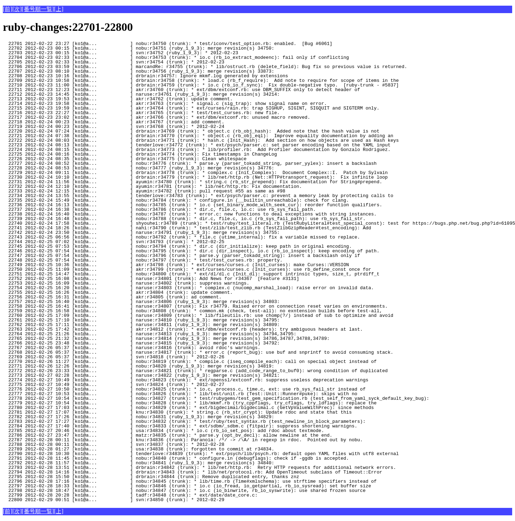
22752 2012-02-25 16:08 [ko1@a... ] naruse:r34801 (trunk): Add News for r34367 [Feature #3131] (151, 278)
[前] (7, 9)
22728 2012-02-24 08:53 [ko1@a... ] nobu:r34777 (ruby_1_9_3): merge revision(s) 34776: (138, 168)
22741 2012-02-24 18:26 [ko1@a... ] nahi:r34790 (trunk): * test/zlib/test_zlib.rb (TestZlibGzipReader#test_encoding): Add (187, 228)
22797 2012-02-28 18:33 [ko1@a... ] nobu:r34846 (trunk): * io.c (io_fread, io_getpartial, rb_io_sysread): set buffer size (187, 486)
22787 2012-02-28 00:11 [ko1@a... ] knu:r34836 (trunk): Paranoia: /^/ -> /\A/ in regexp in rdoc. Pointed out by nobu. (183, 440)
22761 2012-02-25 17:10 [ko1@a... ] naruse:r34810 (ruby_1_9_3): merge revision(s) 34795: (141, 320)
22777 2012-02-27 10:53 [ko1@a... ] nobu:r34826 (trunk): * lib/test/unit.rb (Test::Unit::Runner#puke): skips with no (180, 394)
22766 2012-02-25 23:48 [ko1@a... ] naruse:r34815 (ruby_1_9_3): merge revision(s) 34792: (141, 343)
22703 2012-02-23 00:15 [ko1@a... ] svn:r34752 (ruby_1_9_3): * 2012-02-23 (124, 53)
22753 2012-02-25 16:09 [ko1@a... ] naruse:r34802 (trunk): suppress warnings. (126, 283)
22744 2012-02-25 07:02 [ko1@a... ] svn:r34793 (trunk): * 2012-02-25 (124, 242)
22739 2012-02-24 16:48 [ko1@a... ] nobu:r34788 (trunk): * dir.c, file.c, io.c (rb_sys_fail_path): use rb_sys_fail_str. (184, 218)
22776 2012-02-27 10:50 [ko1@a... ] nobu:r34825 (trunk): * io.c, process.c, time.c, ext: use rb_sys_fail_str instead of (184, 389)
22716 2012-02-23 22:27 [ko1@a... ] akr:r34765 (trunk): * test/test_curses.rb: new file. (141, 113)
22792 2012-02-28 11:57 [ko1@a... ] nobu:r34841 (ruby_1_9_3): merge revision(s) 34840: (138, 463)
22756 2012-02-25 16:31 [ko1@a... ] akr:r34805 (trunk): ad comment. (124, 297)
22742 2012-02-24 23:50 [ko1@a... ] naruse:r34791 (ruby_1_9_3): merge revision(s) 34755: (141, 232)
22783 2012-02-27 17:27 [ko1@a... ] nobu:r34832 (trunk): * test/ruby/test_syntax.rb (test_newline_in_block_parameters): (184, 421)
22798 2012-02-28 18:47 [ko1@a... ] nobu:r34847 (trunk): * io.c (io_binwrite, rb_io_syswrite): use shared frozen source (184, 490)
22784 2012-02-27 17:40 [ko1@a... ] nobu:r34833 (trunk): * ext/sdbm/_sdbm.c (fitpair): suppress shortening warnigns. (180, 426)
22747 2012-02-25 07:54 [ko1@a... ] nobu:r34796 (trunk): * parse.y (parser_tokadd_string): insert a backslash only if (181, 255)
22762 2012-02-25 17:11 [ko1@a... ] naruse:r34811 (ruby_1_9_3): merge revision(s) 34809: (141, 324)
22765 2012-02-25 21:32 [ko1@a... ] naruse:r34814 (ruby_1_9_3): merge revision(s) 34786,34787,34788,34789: (166, 338)
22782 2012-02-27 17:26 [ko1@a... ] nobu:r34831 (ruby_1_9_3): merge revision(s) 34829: (138, 417)
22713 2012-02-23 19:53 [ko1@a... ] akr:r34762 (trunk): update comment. (124, 99)
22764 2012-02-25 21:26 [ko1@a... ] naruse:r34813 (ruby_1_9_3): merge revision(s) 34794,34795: (149, 334)
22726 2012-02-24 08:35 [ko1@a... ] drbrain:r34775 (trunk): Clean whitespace (124, 159)
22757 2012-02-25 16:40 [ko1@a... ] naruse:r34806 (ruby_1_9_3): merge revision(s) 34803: (141, 301)
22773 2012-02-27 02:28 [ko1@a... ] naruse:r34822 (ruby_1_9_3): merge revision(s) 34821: (141, 375)
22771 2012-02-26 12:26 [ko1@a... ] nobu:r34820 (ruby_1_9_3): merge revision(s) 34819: (138, 366)
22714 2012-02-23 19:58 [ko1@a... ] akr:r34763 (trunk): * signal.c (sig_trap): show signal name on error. (165, 103)
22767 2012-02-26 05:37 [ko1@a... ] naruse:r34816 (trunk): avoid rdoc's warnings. (131, 347)
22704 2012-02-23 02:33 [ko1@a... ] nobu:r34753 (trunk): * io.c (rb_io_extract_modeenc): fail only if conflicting (176, 57)
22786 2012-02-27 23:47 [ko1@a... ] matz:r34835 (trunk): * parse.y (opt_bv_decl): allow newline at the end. (170, 435)
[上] (59, 9)
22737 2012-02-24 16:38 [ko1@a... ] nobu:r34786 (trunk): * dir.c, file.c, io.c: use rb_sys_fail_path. (159, 209)
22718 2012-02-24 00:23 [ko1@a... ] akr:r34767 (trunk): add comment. (124, 122)
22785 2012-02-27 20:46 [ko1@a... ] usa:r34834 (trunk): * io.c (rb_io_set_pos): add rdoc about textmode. (163, 430)
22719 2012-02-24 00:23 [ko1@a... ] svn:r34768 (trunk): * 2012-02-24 (124, 126)
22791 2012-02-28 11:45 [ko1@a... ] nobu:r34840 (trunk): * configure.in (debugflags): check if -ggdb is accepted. (176, 458)
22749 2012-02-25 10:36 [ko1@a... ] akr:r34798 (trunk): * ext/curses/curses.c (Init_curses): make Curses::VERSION (176, 265)
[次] (17, 9)
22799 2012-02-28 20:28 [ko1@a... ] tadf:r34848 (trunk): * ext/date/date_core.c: (131, 495)
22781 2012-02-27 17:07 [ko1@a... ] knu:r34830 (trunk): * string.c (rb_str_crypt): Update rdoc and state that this (177, 412)
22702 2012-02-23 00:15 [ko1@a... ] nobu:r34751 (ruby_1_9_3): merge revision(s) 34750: (138, 48)
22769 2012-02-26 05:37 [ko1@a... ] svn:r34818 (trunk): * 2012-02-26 (124, 357)
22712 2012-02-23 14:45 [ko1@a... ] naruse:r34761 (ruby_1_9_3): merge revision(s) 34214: (141, 94)
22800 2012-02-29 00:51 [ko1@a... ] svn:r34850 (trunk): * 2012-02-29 (124, 500)
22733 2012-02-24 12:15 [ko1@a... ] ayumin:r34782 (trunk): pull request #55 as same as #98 (144, 191)
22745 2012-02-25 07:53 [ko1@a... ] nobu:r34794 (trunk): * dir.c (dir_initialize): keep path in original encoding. (177, 246)
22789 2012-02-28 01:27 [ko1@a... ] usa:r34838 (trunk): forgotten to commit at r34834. (138, 449)
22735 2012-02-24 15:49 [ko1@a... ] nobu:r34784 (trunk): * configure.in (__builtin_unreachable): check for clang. (176, 200)
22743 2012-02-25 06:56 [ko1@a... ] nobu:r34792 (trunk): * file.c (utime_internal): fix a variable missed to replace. (181, 237)
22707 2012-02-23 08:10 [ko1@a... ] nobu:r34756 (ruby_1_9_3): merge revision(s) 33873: (138, 71)
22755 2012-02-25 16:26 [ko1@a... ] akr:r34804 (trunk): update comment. (124, 292)
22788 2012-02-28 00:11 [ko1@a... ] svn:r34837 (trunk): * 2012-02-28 (124, 444)
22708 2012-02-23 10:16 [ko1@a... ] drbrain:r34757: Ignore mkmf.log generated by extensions (145, 76)
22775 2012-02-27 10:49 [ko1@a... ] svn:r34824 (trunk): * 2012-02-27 (124, 384)
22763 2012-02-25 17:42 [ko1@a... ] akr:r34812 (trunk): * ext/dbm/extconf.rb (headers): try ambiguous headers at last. (183, 329)
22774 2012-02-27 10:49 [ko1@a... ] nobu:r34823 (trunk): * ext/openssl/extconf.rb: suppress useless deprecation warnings (185, 380)
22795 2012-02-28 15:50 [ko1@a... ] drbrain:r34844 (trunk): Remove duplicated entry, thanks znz (151, 477)
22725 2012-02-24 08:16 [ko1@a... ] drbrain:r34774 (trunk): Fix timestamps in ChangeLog (140, 154)
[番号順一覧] (38, 9)
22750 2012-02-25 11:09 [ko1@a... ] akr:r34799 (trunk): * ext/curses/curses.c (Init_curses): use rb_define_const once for (187, 269)
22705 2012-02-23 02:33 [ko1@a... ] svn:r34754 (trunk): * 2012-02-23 (124, 62)
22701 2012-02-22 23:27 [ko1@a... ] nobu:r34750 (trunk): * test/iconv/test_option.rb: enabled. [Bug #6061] (167, 43)
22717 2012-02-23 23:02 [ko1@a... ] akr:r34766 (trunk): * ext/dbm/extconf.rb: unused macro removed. (156, 117)
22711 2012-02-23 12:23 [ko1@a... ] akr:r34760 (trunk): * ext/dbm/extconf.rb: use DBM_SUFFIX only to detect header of (181, 89)
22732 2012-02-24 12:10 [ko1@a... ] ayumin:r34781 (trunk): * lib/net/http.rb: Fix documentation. (152, 186)
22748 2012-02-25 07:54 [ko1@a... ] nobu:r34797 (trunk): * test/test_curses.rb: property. (143, 260)
